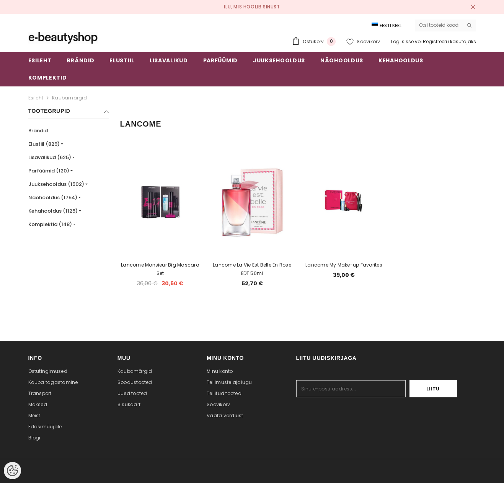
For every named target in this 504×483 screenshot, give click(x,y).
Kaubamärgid (69, 97)
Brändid (38, 130)
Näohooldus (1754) (52, 197)
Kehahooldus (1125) (53, 211)
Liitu (433, 388)
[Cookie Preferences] (12, 470)
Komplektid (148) (50, 224)
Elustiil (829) (44, 144)
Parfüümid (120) (48, 170)
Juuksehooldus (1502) (56, 184)
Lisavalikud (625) (49, 157)
